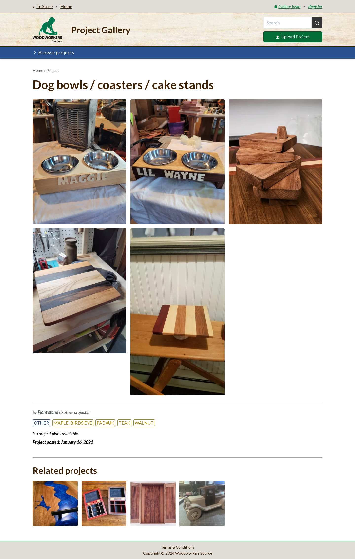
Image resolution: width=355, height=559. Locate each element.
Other (41, 423)
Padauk (105, 423)
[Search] (317, 22)
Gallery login (287, 6)
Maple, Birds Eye (72, 423)
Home (38, 70)
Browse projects (53, 52)
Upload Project (293, 36)
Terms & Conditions (177, 547)
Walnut (144, 423)
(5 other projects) (63, 412)
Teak (124, 423)
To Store (43, 6)
